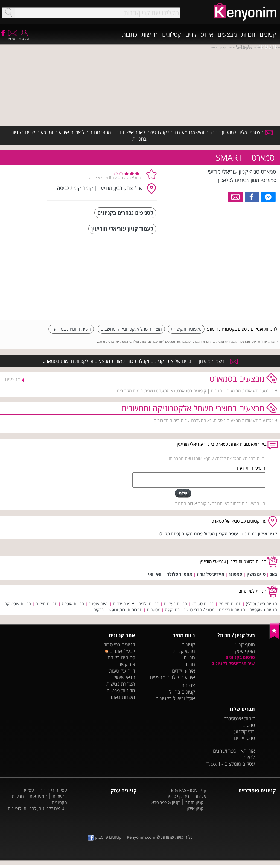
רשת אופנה (99, 604)
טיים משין (256, 574)
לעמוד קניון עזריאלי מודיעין (122, 228)
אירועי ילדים (199, 34)
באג (273, 574)
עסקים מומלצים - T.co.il (230, 763)
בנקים (98, 610)
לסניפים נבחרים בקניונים (125, 212)
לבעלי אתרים (120, 651)
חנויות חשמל (230, 604)
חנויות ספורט (203, 604)
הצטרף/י (12, 36)
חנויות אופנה (73, 604)
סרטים (249, 725)
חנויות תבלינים (232, 610)
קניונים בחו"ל (182, 691)
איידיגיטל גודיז (210, 574)
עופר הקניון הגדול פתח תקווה (209, 534)
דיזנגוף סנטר (178, 796)
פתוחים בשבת (121, 657)
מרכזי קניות (184, 651)
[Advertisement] (236, 278)
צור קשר (127, 664)
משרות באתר (122, 697)
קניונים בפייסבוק (119, 644)
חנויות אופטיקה (17, 604)
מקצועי (244, 46)
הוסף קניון (245, 644)
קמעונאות (38, 796)
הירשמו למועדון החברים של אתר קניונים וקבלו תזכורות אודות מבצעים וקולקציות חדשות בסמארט (140, 361)
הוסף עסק (245, 651)
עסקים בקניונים (53, 790)
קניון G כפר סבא (165, 802)
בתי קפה (172, 610)
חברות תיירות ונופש (125, 610)
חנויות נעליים (175, 604)
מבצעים (227, 34)
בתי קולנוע (244, 731)
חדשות (149, 34)
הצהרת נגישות (120, 684)
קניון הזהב (194, 802)
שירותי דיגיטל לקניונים (233, 663)
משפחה (266, 46)
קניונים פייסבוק (104, 837)
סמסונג (235, 574)
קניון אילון (267, 534)
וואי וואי (155, 574)
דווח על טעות (122, 670)
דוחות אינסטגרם (239, 718)
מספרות (154, 610)
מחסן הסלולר (179, 574)
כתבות (129, 34)
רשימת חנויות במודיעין (71, 329)
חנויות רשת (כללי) (261, 604)
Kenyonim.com (141, 837)
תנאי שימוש (123, 677)
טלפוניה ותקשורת (186, 329)
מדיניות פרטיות (120, 690)
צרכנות (188, 685)
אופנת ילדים (123, 604)
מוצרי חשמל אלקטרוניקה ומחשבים (131, 329)
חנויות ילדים (148, 604)
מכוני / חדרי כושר (199, 610)
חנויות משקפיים (263, 610)
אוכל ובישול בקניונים (175, 698)
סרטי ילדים (244, 738)
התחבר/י (24, 36)
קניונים (268, 34)
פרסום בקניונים (240, 657)
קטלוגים (171, 34)
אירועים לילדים (181, 677)
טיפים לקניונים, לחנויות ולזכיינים (36, 808)
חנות (190, 664)
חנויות (248, 34)
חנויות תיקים (46, 604)
